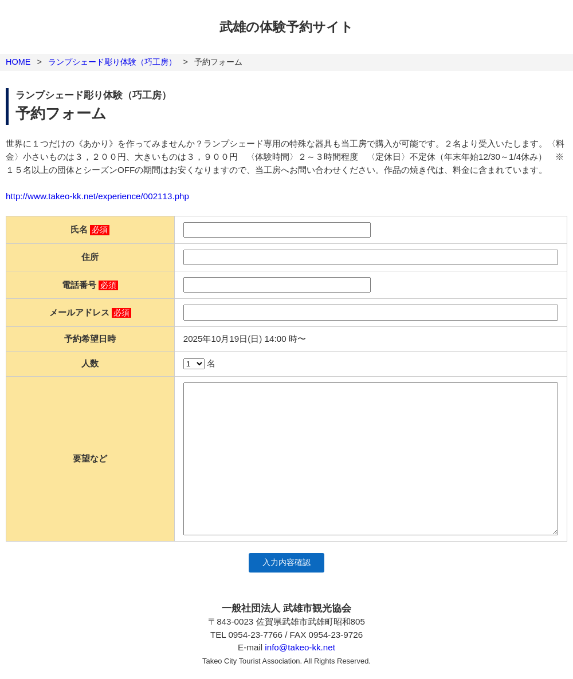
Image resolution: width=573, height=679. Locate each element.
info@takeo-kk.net (300, 647)
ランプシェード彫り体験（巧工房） (112, 61)
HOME (18, 61)
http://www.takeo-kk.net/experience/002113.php (97, 196)
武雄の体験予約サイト (286, 26)
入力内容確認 (286, 562)
